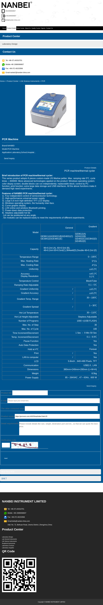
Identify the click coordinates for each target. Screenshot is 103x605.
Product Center (11, 28)
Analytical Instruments (8, 543)
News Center (20, 28)
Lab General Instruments (9, 539)
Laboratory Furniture (8, 545)
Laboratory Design (9, 44)
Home (4, 28)
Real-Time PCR (7, 472)
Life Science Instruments (29, 81)
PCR (43, 81)
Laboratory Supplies (8, 548)
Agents (43, 28)
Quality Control (36, 28)
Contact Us (49, 28)
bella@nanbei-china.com (12, 20)
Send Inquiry (9, 158)
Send (5, 458)
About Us (28, 28)
